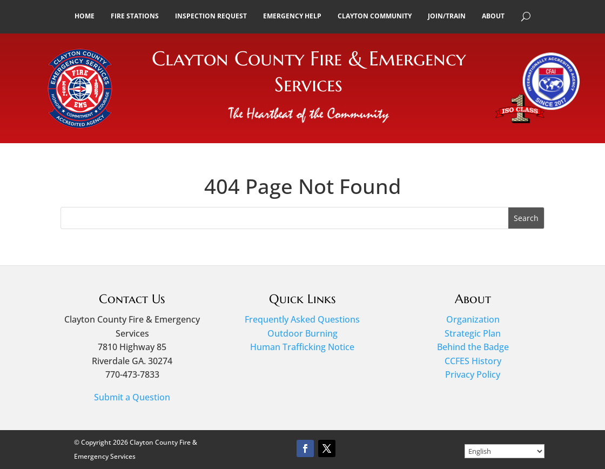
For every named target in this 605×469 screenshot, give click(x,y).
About (493, 16)
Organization (473, 319)
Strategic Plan (473, 333)
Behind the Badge (473, 347)
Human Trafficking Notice (302, 347)
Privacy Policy (472, 374)
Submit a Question (132, 397)
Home (85, 16)
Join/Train (447, 16)
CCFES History (473, 361)
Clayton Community (375, 16)
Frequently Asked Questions (302, 319)
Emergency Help (292, 16)
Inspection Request (211, 16)
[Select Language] (504, 451)
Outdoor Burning (302, 333)
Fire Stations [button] (135, 16)
